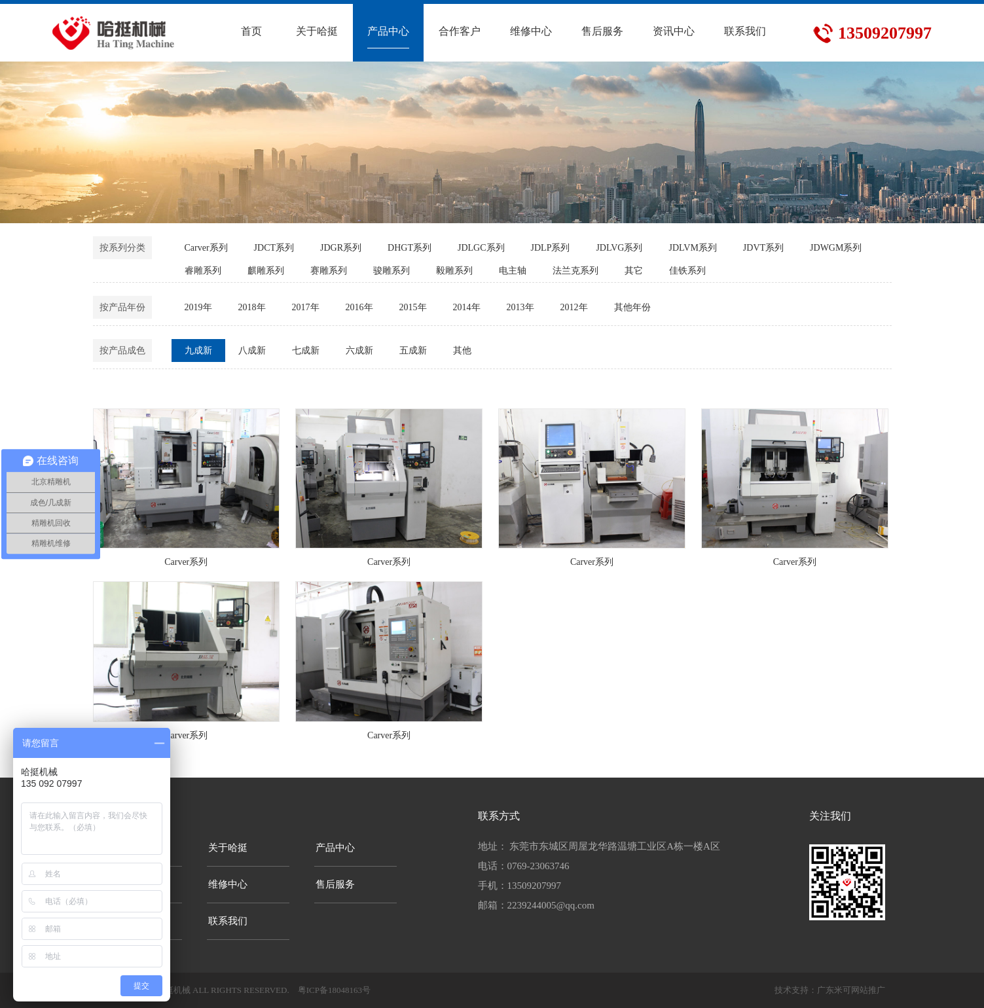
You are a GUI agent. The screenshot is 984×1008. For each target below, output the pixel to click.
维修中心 (227, 884)
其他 (462, 350)
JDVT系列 (763, 248)
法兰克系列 (575, 271)
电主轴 (512, 271)
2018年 (252, 307)
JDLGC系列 (481, 248)
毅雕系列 (454, 271)
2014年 (467, 307)
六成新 (359, 350)
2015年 (413, 307)
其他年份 (632, 307)
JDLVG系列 (619, 248)
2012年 (574, 307)
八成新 (252, 350)
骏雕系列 (391, 271)
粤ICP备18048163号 (334, 990)
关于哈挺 (227, 847)
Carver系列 (206, 248)
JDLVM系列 (692, 248)
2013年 (520, 307)
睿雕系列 (203, 271)
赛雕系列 (328, 271)
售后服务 (335, 884)
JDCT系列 (274, 248)
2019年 (198, 307)
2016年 (359, 307)
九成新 (198, 350)
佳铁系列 (687, 271)
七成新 (305, 350)
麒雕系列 (265, 271)
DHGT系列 (409, 248)
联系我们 (227, 921)
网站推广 (868, 990)
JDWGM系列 (836, 248)
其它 (634, 271)
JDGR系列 (340, 248)
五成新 (413, 350)
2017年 (305, 307)
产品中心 (335, 847)
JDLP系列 (550, 248)
